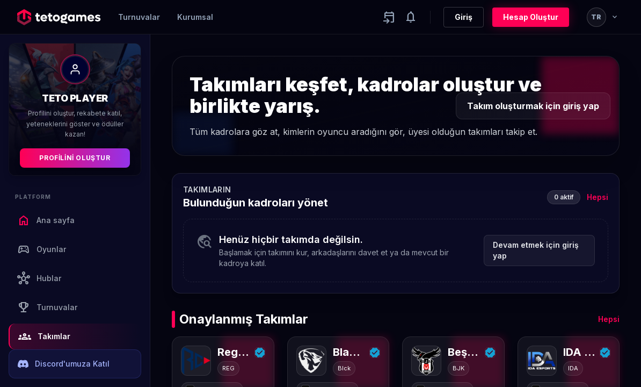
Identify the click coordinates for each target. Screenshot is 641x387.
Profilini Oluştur (74, 158)
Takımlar (44, 336)
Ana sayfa (46, 220)
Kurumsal (195, 17)
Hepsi (597, 197)
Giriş (463, 17)
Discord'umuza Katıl (64, 364)
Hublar (39, 278)
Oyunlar (41, 249)
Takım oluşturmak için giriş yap (533, 106)
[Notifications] (410, 17)
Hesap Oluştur (530, 17)
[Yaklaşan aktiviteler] (389, 17)
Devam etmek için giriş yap (536, 250)
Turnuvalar (139, 17)
